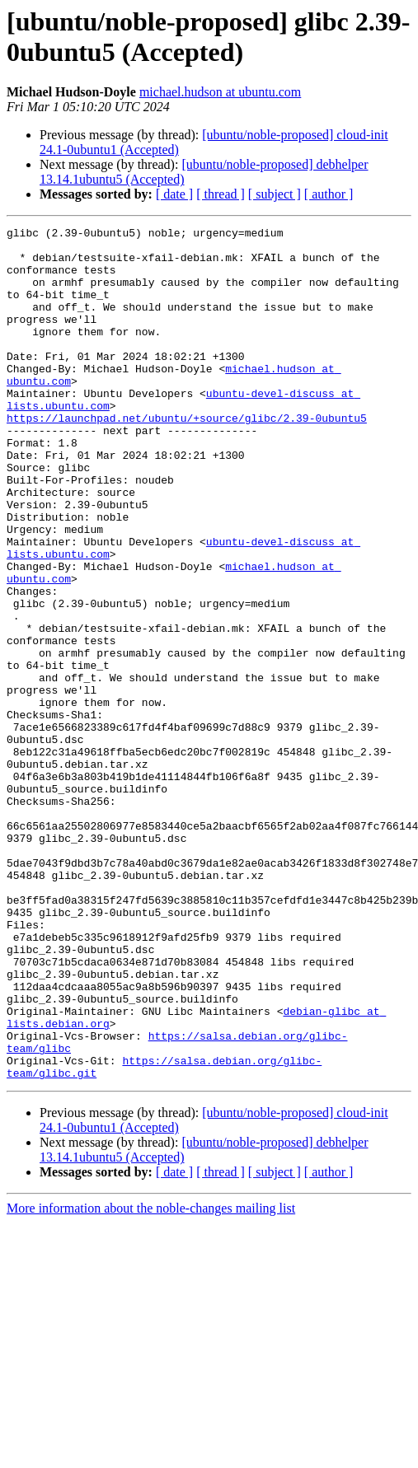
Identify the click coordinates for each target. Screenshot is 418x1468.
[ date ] (174, 194)
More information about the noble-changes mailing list (151, 1379)
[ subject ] (274, 194)
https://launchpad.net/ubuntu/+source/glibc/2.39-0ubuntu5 (187, 457)
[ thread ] (220, 194)
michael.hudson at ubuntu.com (220, 92)
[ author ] (329, 194)
